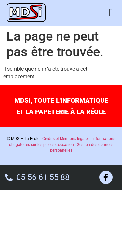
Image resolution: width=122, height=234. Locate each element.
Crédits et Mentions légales (65, 138)
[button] (110, 13)
